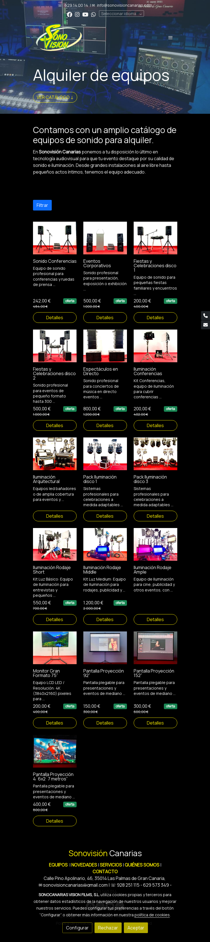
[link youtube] (85, 14)
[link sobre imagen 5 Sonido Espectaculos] (105, 350)
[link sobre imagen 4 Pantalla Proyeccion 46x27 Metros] (55, 755)
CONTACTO (105, 871)
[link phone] (205, 315)
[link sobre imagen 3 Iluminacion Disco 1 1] (105, 458)
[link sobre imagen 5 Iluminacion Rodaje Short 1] (55, 548)
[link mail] (205, 324)
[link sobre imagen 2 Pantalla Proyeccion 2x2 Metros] (105, 652)
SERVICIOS (111, 865)
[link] (59, 37)
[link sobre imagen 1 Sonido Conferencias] (55, 242)
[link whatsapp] (93, 14)
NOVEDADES (84, 865)
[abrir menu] (170, 37)
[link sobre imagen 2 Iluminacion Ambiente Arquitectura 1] (55, 458)
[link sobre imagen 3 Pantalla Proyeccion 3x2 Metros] (155, 652)
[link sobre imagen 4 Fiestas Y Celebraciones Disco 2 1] (55, 350)
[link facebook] (69, 14)
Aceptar (136, 928)
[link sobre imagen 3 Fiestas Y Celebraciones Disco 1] (155, 242)
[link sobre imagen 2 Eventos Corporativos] (105, 242)
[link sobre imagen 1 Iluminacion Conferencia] (155, 350)
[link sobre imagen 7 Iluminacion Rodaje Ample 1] (155, 548)
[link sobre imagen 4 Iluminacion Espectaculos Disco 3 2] (155, 458)
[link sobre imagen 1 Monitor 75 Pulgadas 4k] (55, 652)
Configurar (77, 928)
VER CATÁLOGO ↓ (55, 97)
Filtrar (42, 209)
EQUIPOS (58, 865)
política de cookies (152, 914)
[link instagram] (77, 14)
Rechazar (108, 928)
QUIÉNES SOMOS (142, 865)
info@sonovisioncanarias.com (124, 5)
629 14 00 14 (76, 5)
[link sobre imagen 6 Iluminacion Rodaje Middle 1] (105, 548)
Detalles (54, 322)
